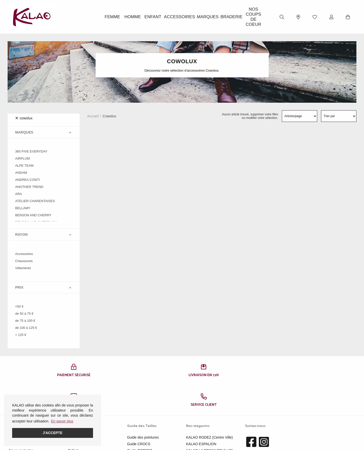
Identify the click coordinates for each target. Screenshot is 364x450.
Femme (112, 17)
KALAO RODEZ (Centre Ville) (209, 408)
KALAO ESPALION (201, 414)
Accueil (93, 116)
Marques (206, 17)
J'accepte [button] (52, 433)
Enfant (158, 17)
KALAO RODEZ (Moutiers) (207, 434)
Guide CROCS (138, 414)
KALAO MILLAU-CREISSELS (209, 427)
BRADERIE (229, 17)
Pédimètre (135, 427)
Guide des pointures (143, 408)
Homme (135, 17)
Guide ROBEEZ (139, 421)
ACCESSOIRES (182, 17)
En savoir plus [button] (62, 421)
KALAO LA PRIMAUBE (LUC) (209, 421)
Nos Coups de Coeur (251, 17)
